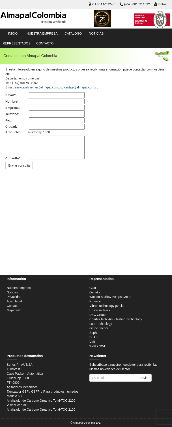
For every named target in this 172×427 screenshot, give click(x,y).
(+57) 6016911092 (135, 4)
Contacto (45, 43)
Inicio (13, 33)
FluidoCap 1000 (18, 378)
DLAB (93, 337)
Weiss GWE (97, 346)
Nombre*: (12, 101)
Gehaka (94, 292)
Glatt (92, 288)
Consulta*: (13, 158)
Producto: (12, 132)
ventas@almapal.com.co (81, 87)
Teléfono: (12, 114)
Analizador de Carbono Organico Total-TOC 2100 (41, 409)
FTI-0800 (13, 382)
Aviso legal (14, 301)
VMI (92, 341)
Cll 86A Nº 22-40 (102, 4)
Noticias (96, 33)
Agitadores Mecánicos (22, 387)
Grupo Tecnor (98, 328)
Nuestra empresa (42, 33)
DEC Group (97, 315)
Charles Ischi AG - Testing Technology (115, 319)
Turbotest (13, 369)
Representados (16, 43)
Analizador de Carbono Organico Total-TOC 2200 (41, 400)
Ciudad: (11, 126)
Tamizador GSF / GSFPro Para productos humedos (42, 391)
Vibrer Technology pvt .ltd (107, 306)
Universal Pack (99, 310)
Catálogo (73, 33)
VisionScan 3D (17, 405)
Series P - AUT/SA (19, 364)
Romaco (95, 301)
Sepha (93, 333)
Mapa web (14, 310)
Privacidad (14, 297)
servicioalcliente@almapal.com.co (38, 87)
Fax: (8, 120)
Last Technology (100, 324)
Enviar (144, 378)
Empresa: (12, 108)
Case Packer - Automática (25, 373)
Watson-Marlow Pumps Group (110, 297)
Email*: (10, 95)
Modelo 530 (15, 396)
